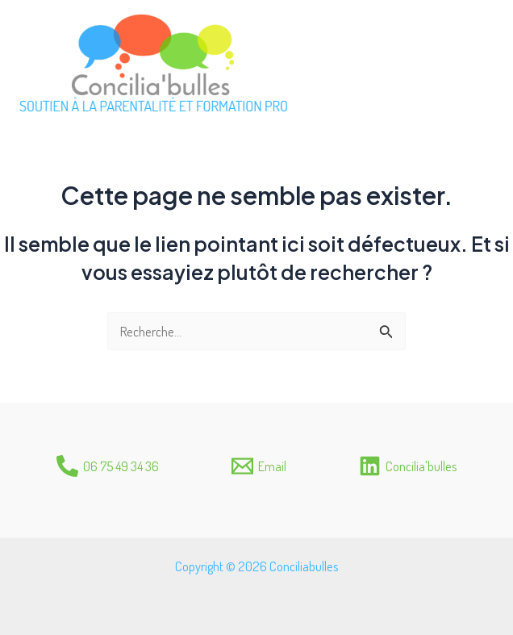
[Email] (258, 466)
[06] (107, 466)
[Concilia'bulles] (408, 466)
